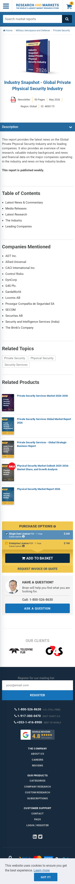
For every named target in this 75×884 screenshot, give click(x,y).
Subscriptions (37, 798)
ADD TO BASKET (37, 558)
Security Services (16, 365)
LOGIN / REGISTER (37, 825)
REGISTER (37, 695)
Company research (37, 786)
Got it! (46, 877)
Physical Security (42, 358)
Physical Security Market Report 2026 (38, 489)
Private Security (14, 358)
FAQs (37, 819)
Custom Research (37, 792)
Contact (37, 813)
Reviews (37, 765)
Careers (37, 759)
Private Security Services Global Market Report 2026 (44, 421)
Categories (37, 780)
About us (37, 753)
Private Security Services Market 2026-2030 (42, 395)
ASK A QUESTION (37, 608)
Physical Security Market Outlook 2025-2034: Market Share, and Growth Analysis (43, 467)
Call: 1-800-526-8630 (37, 600)
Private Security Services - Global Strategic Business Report (42, 444)
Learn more (42, 870)
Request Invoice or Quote (37, 569)
